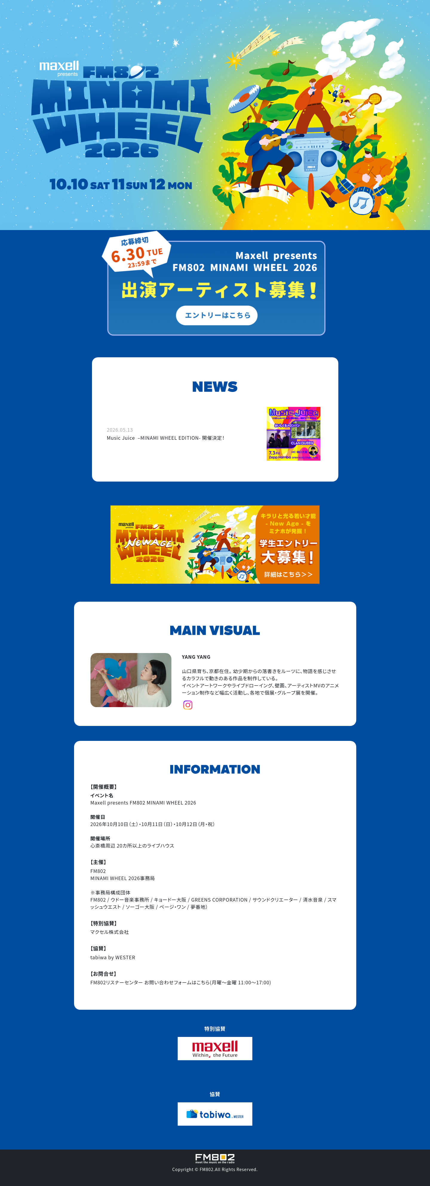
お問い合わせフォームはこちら (177, 982)
